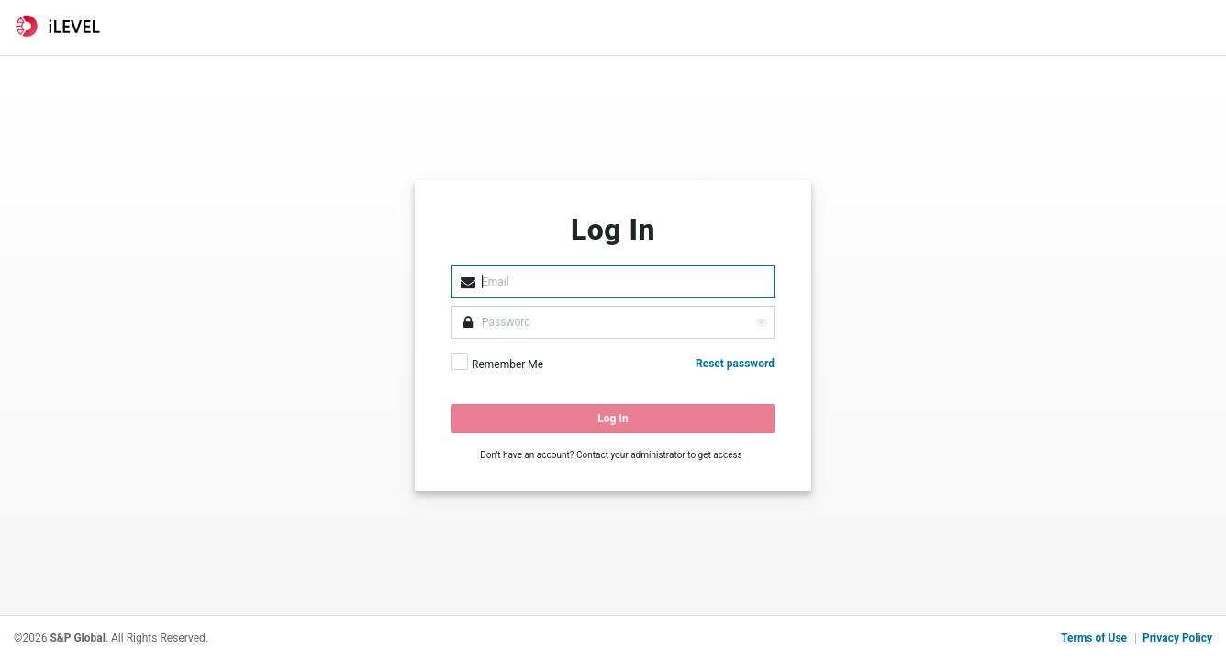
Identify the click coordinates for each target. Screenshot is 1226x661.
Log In (612, 418)
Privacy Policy (1177, 638)
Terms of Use (1094, 638)
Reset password (735, 363)
